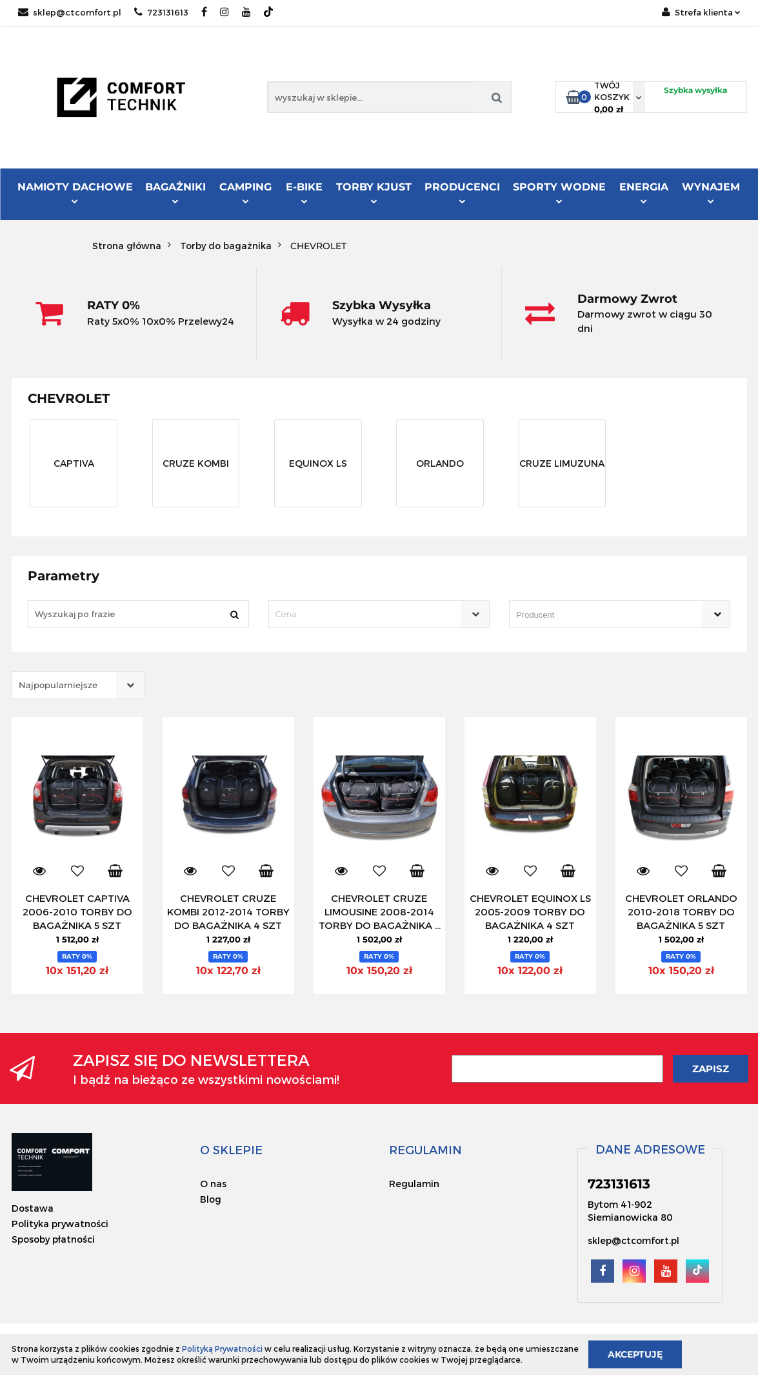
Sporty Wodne (559, 192)
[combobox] (379, 614)
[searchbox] (601, 615)
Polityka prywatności (60, 1223)
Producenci (462, 194)
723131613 (161, 12)
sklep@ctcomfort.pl (69, 12)
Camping (245, 192)
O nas (213, 1183)
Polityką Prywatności (222, 1348)
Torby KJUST (374, 192)
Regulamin (414, 1183)
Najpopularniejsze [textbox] (58, 685)
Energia (643, 192)
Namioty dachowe (75, 192)
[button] (231, 1149)
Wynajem (711, 192)
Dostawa (33, 1208)
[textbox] (367, 614)
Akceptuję (635, 1354)
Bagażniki (175, 192)
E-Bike (304, 192)
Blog (210, 1199)
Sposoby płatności (53, 1239)
